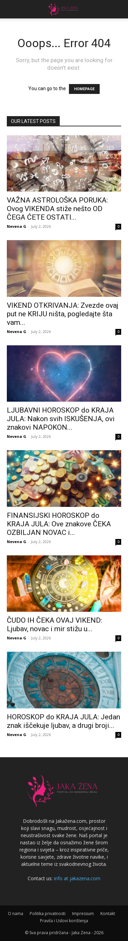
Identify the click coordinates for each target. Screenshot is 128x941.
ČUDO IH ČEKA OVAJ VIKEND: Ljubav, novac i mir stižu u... (54, 624)
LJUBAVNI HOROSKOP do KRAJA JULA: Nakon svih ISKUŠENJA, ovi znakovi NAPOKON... (61, 418)
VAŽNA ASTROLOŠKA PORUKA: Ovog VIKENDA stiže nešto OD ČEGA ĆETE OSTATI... (57, 208)
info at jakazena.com (77, 878)
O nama (15, 913)
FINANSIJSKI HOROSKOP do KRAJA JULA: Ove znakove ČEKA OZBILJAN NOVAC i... (59, 524)
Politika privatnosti (48, 913)
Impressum (83, 913)
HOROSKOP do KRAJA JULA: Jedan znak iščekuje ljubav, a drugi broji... (63, 721)
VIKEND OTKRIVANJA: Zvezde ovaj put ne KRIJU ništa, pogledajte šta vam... (62, 314)
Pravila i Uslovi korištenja (64, 921)
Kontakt (107, 913)
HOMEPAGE (84, 89)
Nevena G (16, 226)
